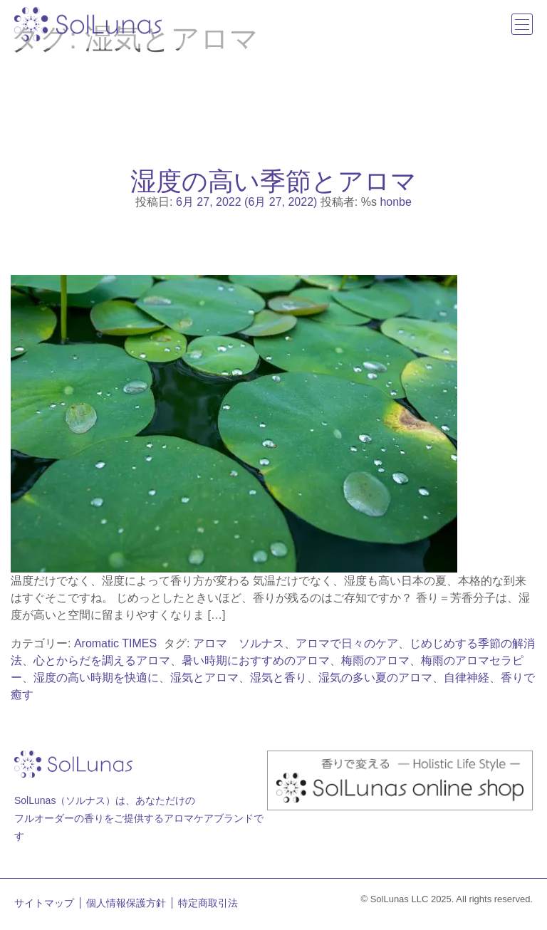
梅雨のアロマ (375, 660)
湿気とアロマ (204, 678)
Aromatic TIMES (115, 643)
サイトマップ (44, 903)
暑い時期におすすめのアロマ (256, 660)
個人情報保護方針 (126, 903)
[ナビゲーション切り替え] (522, 24)
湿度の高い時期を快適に (96, 678)
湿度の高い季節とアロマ (273, 180)
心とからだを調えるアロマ (101, 660)
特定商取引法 (208, 903)
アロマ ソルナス (238, 643)
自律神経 (466, 678)
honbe (396, 202)
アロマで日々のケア (347, 643)
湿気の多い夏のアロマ (375, 678)
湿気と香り (278, 678)
